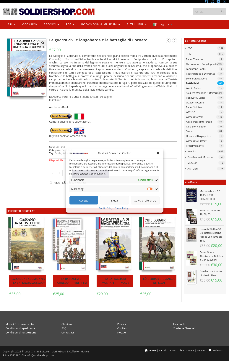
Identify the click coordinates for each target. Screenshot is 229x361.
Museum (192, 162)
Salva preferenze (145, 200)
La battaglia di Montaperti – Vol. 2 (115, 281)
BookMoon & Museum (200, 157)
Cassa (173, 350)
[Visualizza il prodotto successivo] (174, 40)
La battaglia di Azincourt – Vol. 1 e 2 (72, 281)
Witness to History (196, 141)
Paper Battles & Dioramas (200, 73)
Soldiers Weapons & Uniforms (203, 93)
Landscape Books (195, 69)
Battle (58, 153)
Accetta (84, 200)
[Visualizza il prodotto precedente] (168, 40)
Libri (189, 54)
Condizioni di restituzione (21, 332)
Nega (114, 200)
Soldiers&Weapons (196, 78)
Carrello (163, 350)
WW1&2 (190, 112)
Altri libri (192, 168)
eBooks (191, 151)
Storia (189, 131)
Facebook (179, 324)
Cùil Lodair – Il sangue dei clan (159, 281)
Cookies (122, 328)
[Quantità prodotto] (59, 173)
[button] (158, 153)
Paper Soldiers (194, 107)
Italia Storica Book (196, 126)
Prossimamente (195, 145)
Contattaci (67, 332)
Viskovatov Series (195, 97)
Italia (65, 153)
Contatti (201, 350)
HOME (150, 350)
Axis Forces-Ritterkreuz (199, 121)
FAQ (63, 328)
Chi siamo (67, 324)
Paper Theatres (194, 59)
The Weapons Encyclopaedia (202, 64)
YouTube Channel (183, 328)
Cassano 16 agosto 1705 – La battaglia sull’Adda (28, 281)
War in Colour (193, 88)
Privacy (121, 324)
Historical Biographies (198, 136)
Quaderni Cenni (195, 102)
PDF (189, 48)
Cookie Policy (106, 208)
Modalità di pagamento (20, 324)
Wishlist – (215, 350)
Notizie (121, 332)
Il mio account (186, 350)
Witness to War (194, 117)
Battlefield (192, 83)
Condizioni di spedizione (20, 328)
